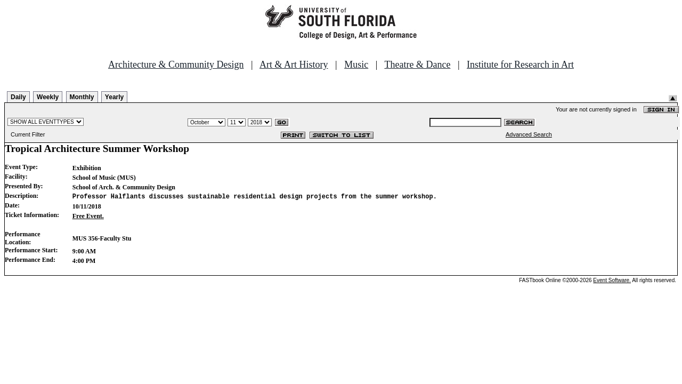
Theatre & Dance (417, 64)
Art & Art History (293, 64)
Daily (18, 97)
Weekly (48, 97)
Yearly (114, 97)
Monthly (82, 97)
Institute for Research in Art (520, 64)
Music (356, 64)
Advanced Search (529, 134)
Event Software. (612, 280)
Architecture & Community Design (175, 64)
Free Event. (88, 216)
